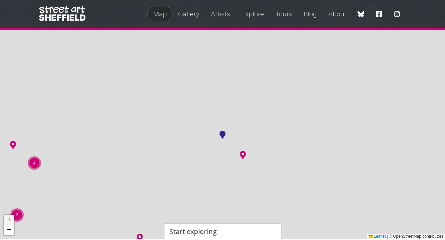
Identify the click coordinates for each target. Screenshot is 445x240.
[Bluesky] (361, 14)
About (337, 14)
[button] (243, 155)
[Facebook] (379, 14)
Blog (310, 14)
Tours (283, 14)
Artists (220, 14)
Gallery (188, 14)
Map (160, 14)
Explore (252, 14)
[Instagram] (397, 14)
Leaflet (377, 236)
